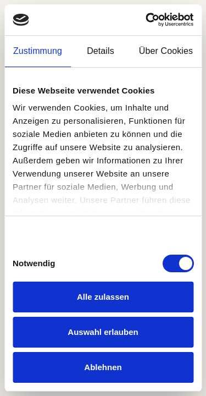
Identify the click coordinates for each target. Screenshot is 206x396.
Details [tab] (100, 51)
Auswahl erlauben (103, 332)
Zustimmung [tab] (37, 51)
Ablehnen (102, 367)
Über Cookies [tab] (166, 51)
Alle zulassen (103, 296)
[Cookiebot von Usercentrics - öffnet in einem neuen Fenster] (146, 20)
